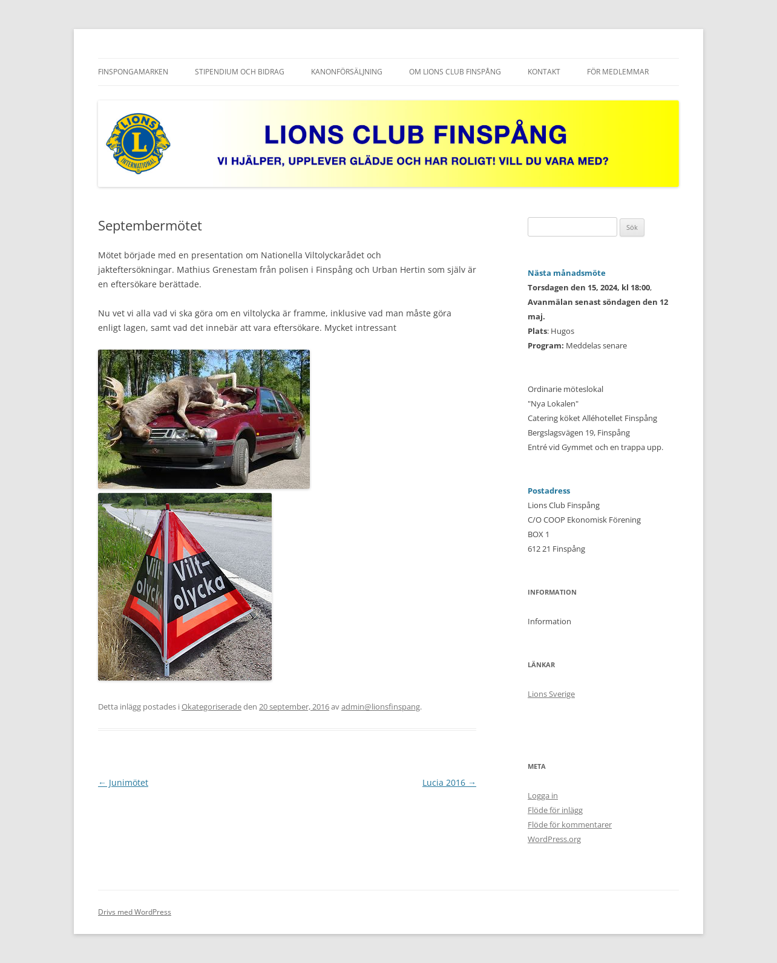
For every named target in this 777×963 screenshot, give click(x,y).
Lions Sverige (551, 693)
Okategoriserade (211, 706)
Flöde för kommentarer (570, 824)
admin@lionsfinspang (380, 706)
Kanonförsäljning (346, 72)
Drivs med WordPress (134, 912)
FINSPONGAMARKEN (133, 72)
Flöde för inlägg (555, 810)
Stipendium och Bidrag (239, 72)
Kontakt (544, 72)
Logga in (543, 795)
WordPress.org (554, 839)
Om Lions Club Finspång (455, 72)
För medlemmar (618, 72)
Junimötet (123, 782)
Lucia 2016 (449, 782)
